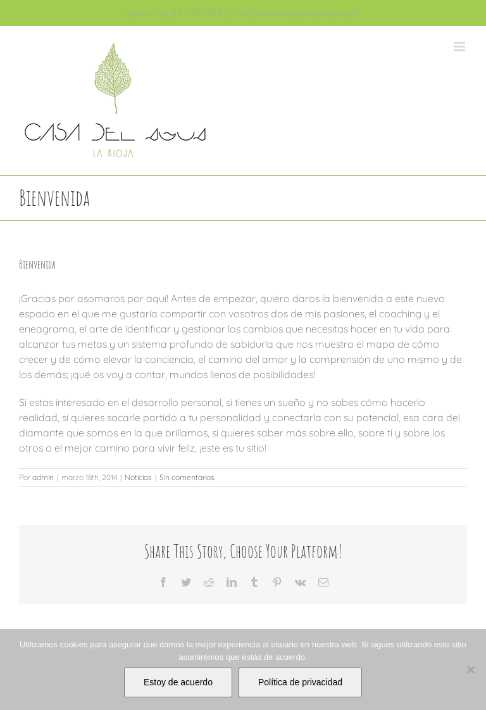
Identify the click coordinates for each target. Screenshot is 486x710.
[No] (470, 669)
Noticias (138, 477)
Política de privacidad (300, 682)
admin (43, 477)
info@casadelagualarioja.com (295, 12)
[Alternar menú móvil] (460, 46)
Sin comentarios (187, 477)
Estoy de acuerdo (178, 682)
